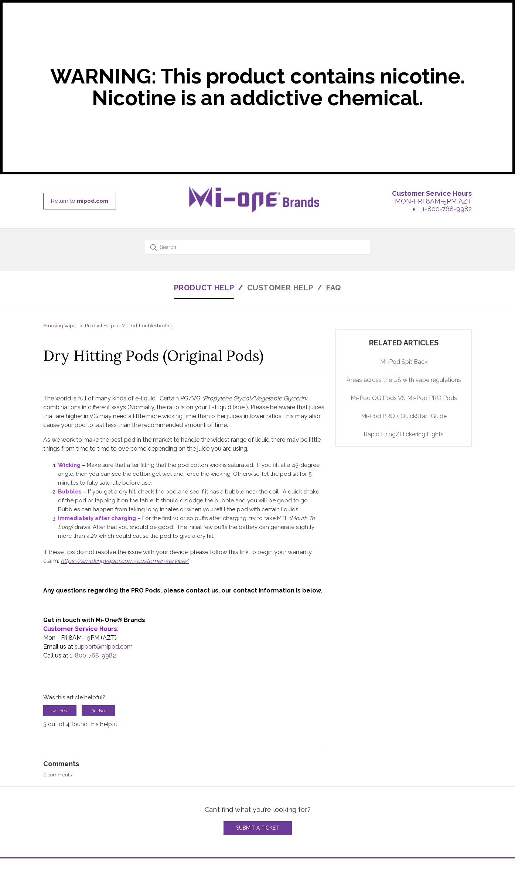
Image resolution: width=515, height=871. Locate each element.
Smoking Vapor (60, 325)
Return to (79, 201)
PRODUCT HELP (204, 287)
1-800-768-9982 (447, 209)
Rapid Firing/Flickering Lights (404, 434)
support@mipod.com (104, 646)
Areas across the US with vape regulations (404, 379)
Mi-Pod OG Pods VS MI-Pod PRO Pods (404, 398)
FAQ (333, 287)
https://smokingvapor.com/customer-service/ (125, 560)
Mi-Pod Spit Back (403, 361)
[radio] (59, 710)
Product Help (99, 325)
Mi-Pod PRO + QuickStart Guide (404, 416)
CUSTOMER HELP (280, 287)
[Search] (257, 247)
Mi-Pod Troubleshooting (148, 325)
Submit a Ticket (257, 828)
